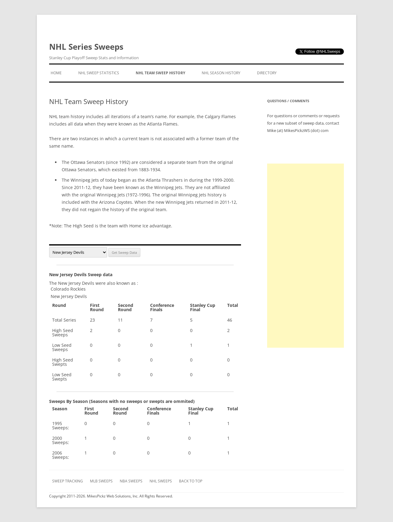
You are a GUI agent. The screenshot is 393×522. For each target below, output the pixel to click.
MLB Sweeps (101, 481)
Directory (267, 72)
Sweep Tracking (67, 481)
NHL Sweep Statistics (98, 72)
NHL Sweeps (161, 481)
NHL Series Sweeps (94, 51)
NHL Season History (221, 72)
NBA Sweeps (131, 481)
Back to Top (190, 481)
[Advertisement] (305, 256)
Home (56, 72)
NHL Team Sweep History (160, 72)
